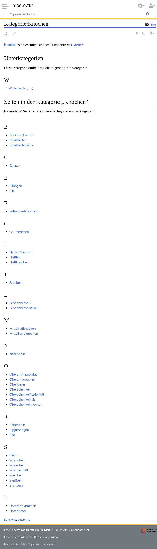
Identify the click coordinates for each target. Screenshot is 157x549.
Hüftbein (16, 257)
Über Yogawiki (30, 544)
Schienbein (17, 465)
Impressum (48, 544)
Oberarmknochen (22, 379)
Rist (12, 435)
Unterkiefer (17, 511)
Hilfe (150, 24)
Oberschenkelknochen (25, 404)
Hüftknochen (19, 262)
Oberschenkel (19, 389)
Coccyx (14, 165)
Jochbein (16, 282)
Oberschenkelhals (22, 399)
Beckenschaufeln (21, 135)
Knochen (10, 45)
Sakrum (14, 455)
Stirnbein (16, 485)
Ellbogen (15, 186)
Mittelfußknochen (22, 328)
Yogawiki (23, 5)
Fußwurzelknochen (23, 211)
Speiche (15, 475)
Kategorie (10, 519)
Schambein (17, 460)
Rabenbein (17, 425)
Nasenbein (17, 354)
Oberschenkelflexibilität (26, 394)
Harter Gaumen (20, 252)
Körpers (78, 45)
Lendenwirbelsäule (23, 308)
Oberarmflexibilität (23, 374)
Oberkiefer (17, 384)
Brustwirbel (17, 140)
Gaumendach (19, 232)
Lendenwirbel (19, 303)
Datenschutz (10, 544)
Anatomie (24, 519)
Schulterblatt (18, 470)
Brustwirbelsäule (21, 145)
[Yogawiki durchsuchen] (80, 14)
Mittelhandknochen (23, 333)
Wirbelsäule (17, 88)
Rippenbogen (19, 430)
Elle (12, 191)
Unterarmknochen (22, 506)
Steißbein (16, 480)
